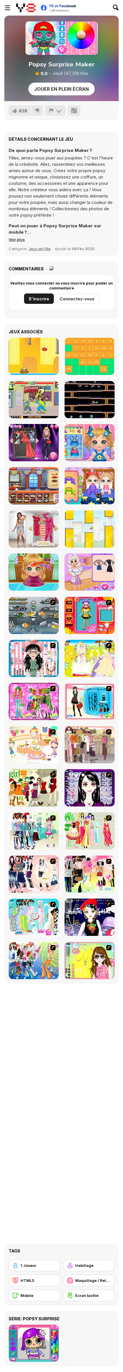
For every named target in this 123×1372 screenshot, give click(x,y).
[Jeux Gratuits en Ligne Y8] (26, 7)
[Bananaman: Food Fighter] (34, 399)
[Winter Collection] (34, 830)
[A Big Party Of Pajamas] (34, 917)
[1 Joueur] (34, 1265)
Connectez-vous (77, 298)
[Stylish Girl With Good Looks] (90, 917)
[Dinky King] (90, 399)
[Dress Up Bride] (90, 658)
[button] (17, 239)
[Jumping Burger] (34, 356)
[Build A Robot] (34, 615)
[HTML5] (34, 1280)
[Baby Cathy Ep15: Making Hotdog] (90, 442)
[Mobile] (34, 1295)
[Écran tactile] (89, 1295)
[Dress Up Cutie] (34, 658)
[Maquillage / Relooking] (89, 1280)
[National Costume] (90, 830)
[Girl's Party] (34, 744)
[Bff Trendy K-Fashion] (90, 572)
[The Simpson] (90, 529)
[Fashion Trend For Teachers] (90, 744)
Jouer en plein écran (61, 89)
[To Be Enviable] (90, 960)
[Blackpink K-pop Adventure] (34, 442)
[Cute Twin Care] (90, 485)
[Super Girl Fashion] (34, 787)
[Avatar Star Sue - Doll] (90, 615)
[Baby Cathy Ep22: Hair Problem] (34, 572)
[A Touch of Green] (34, 701)
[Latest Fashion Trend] (34, 960)
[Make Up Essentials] (90, 787)
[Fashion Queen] (90, 701)
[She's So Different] (34, 529)
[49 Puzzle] (90, 356)
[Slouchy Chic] (90, 874)
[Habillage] (89, 1265)
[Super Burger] (34, 485)
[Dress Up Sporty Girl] (34, 874)
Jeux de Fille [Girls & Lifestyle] (40, 248)
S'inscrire (39, 298)
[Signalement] (55, 110)
